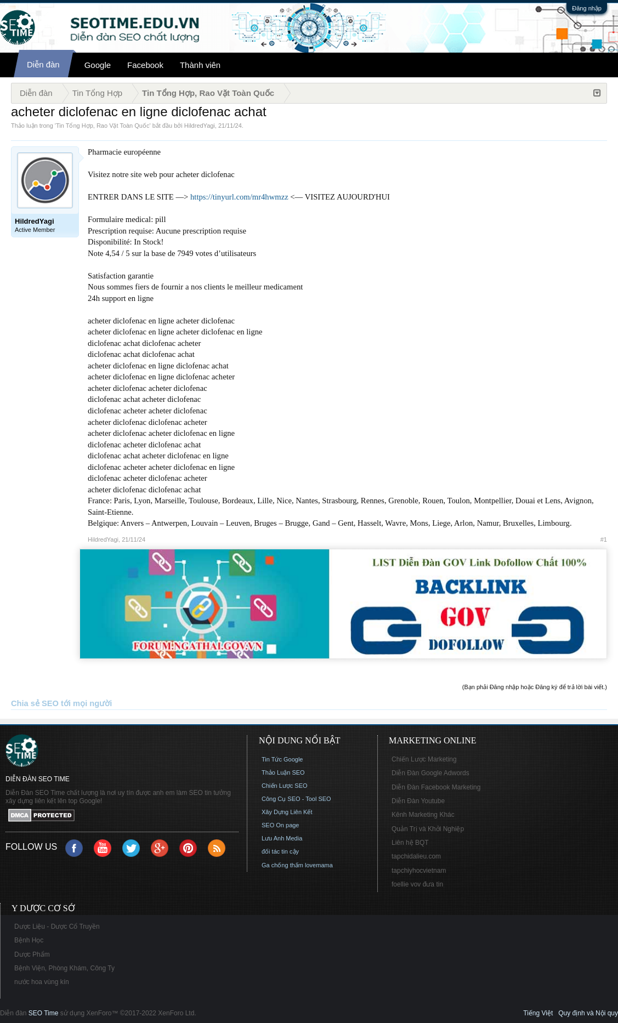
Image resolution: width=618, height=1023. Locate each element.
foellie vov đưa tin (417, 884)
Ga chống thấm (282, 865)
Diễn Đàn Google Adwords (430, 773)
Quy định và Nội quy (588, 1013)
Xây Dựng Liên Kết (287, 812)
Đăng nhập (587, 8)
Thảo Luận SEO (283, 772)
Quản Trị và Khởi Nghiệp (428, 829)
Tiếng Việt (538, 1013)
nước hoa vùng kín (41, 982)
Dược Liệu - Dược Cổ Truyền (57, 926)
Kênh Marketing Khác (423, 815)
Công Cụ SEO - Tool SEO (296, 798)
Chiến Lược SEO (285, 785)
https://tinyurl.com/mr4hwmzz (239, 196)
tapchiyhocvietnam (419, 870)
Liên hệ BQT (410, 842)
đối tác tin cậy (280, 851)
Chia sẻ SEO (35, 703)
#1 (603, 539)
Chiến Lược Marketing (424, 759)
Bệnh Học (28, 940)
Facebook (145, 65)
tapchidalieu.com (416, 856)
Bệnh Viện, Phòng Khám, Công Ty (64, 968)
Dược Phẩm (32, 954)
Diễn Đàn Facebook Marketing (436, 787)
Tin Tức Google (282, 759)
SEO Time (44, 1013)
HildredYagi (199, 125)
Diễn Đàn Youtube (418, 801)
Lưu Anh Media (282, 838)
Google (97, 65)
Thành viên (200, 65)
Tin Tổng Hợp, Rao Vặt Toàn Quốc (102, 125)
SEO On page (280, 825)
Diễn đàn (43, 64)
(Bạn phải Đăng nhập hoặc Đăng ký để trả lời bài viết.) (534, 687)
